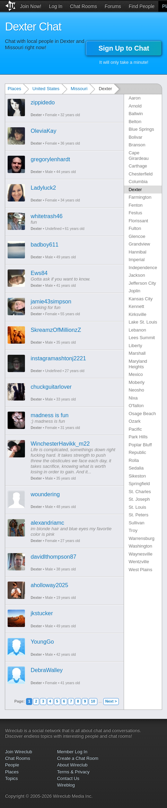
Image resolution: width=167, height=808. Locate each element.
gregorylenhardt (50, 159)
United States (45, 88)
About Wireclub (72, 764)
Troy (133, 530)
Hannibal (137, 252)
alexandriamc (47, 522)
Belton (135, 121)
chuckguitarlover (50, 387)
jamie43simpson (50, 301)
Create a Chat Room (77, 758)
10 (93, 701)
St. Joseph (139, 499)
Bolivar (135, 137)
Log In (55, 6)
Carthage (138, 166)
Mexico (136, 374)
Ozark (135, 421)
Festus (135, 212)
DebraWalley (46, 670)
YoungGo (42, 641)
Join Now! (30, 6)
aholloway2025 (49, 585)
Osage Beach (142, 413)
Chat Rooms (83, 6)
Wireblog (65, 785)
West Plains (140, 569)
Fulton (135, 228)
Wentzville (139, 561)
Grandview (139, 244)
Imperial (136, 259)
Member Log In (72, 751)
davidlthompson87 (53, 556)
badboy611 (44, 244)
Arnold (135, 106)
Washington (140, 546)
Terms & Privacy (73, 771)
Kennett (136, 306)
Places (14, 88)
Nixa (133, 398)
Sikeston (137, 476)
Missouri (79, 88)
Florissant (138, 220)
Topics (11, 778)
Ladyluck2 (43, 187)
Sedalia (136, 468)
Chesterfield (140, 174)
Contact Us (68, 778)
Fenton (135, 205)
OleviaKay (43, 131)
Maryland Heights (138, 364)
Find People (142, 6)
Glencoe (137, 236)
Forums (113, 6)
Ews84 (38, 273)
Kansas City (140, 298)
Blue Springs (141, 129)
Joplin (134, 290)
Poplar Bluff (140, 444)
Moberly (136, 382)
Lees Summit (142, 337)
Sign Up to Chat (123, 48)
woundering (45, 494)
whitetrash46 (46, 216)
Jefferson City (142, 283)
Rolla (134, 460)
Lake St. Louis (143, 322)
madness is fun (49, 415)
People (12, 764)
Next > (111, 701)
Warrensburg (142, 538)
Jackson (137, 275)
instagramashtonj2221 (58, 358)
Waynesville (140, 554)
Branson (137, 144)
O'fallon (136, 405)
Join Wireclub (18, 751)
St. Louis (137, 507)
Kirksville (137, 314)
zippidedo (42, 102)
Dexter (36, 115)
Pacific (135, 429)
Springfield (139, 483)
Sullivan (136, 522)
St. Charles (140, 491)
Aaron (135, 98)
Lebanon (137, 330)
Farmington (140, 197)
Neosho (136, 390)
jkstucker (41, 613)
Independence (143, 267)
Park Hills (138, 436)
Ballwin (136, 113)
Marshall (137, 353)
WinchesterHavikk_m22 (60, 443)
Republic (137, 452)
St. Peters (138, 514)
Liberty (135, 345)
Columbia (138, 181)
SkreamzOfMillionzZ (55, 330)
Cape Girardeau (139, 155)
